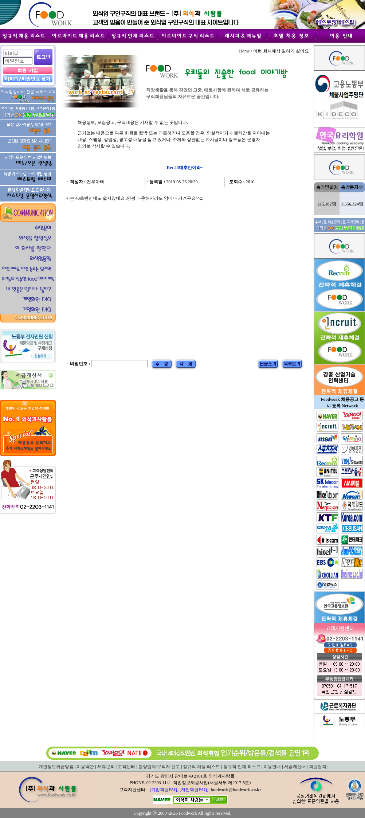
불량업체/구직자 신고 (159, 766)
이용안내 (272, 766)
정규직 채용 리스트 (201, 766)
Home (244, 51)
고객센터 (126, 766)
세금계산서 (295, 766)
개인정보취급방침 (56, 766)
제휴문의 (106, 766)
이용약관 (85, 766)
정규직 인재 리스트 (241, 766)
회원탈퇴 (317, 766)
